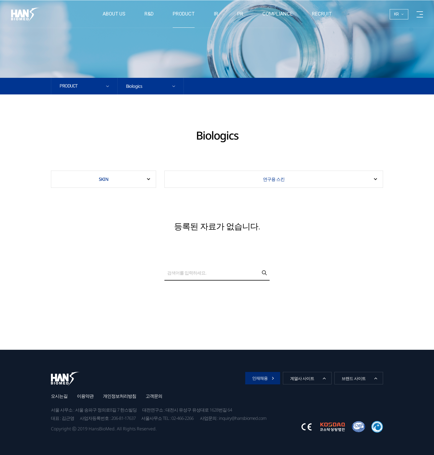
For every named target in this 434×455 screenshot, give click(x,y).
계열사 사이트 (302, 378)
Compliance (277, 14)
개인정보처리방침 (119, 396)
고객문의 (154, 396)
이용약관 (85, 396)
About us (114, 14)
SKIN (103, 179)
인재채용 (260, 378)
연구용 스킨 (274, 179)
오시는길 (59, 396)
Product (184, 14)
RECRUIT (322, 14)
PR (240, 14)
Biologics (134, 86)
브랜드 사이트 (354, 378)
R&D (149, 14)
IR (216, 14)
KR (396, 14)
